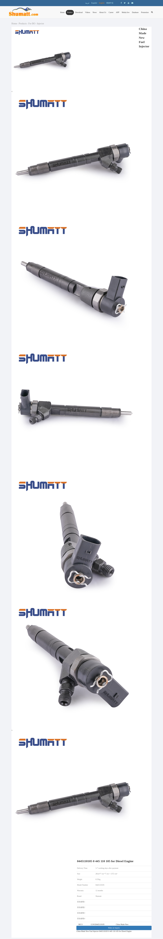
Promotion (145, 12)
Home (62, 12)
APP (117, 12)
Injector (40, 23)
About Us (102, 12)
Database (135, 12)
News (95, 12)
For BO (31, 23)
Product (70, 12)
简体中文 (109, 3)
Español (94, 3)
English (101, 3)
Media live (125, 12)
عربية (87, 3)
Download (79, 12)
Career (111, 12)
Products (23, 23)
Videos (87, 12)
